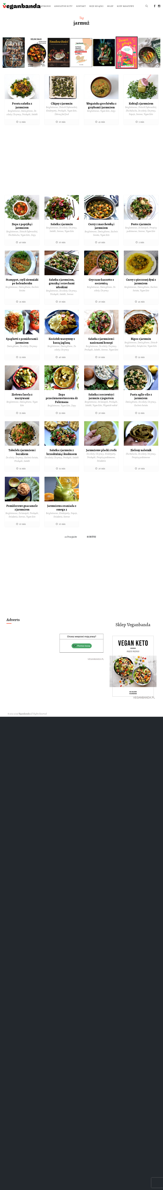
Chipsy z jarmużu (62, 111)
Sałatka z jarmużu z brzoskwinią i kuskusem (61, 459)
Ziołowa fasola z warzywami (22, 403)
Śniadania (101, 467)
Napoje (132, 121)
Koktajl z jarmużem (141, 111)
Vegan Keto (72, 117)
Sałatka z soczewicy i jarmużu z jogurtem (101, 403)
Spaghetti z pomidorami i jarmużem (22, 348)
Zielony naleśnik (141, 457)
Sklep (71, 13)
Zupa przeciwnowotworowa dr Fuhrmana (61, 405)
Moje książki (57, 13)
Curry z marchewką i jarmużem (101, 233)
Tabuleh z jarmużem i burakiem (22, 459)
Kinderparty (51, 117)
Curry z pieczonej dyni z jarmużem (141, 288)
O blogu (75, 6)
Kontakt (124, 6)
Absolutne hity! (106, 6)
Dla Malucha (131, 117)
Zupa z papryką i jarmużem (22, 233)
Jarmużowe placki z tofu (101, 457)
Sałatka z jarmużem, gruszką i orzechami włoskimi (62, 290)
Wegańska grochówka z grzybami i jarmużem (101, 112)
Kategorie (88, 6)
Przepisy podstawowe (106, 464)
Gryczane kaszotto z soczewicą (101, 288)
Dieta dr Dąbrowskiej (68, 114)
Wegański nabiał (110, 412)
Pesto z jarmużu (141, 231)
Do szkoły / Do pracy (146, 117)
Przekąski (26, 121)
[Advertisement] (31, 168)
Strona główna (58, 6)
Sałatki (35, 121)
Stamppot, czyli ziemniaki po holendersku (22, 290)
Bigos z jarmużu (141, 346)
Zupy (113, 117)
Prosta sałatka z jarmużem (22, 112)
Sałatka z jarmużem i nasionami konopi (101, 348)
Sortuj (91, 543)
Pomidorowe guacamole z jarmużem (22, 515)
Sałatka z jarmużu (61, 231)
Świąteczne (141, 353)
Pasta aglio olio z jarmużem (141, 403)
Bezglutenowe (14, 117)
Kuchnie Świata (141, 412)
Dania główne (27, 117)
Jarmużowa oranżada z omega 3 (61, 515)
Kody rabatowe (86, 13)
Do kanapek (143, 234)
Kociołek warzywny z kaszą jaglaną (61, 348)
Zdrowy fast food (62, 121)
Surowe (139, 121)
